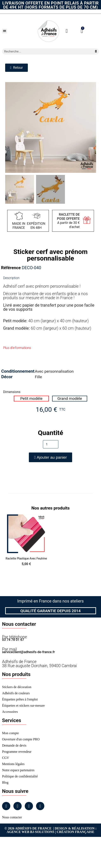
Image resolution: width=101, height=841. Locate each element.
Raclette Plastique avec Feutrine (26, 558)
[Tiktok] (40, 806)
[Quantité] (50, 444)
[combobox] (45, 51)
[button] (4, 31)
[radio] (31, 398)
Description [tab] (11, 278)
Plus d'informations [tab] (17, 348)
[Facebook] (6, 806)
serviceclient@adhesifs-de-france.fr (28, 652)
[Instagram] (17, 806)
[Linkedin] (29, 806)
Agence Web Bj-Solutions (30, 832)
